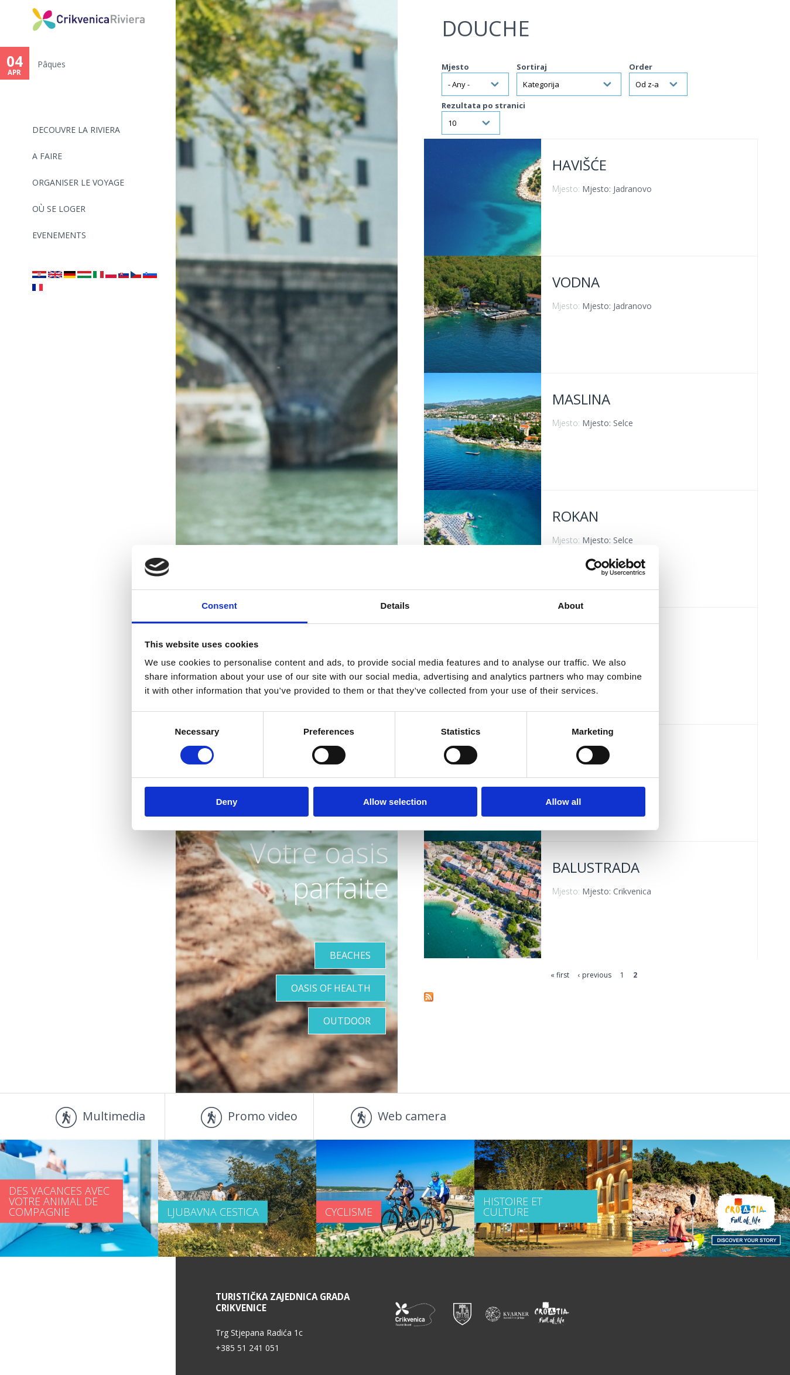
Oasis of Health (331, 988)
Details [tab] (395, 606)
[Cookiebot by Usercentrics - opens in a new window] (594, 567)
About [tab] (571, 606)
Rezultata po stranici (483, 105)
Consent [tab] (219, 606)
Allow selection (395, 802)
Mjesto (455, 66)
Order (640, 66)
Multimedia (114, 1116)
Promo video (262, 1116)
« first (559, 975)
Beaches (350, 955)
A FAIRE (47, 156)
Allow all (564, 802)
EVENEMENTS (59, 235)
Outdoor (347, 1020)
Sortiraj (532, 66)
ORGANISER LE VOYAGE (78, 182)
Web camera (412, 1116)
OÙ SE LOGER (59, 208)
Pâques (51, 64)
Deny (227, 802)
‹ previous (594, 975)
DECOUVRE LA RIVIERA (76, 129)
